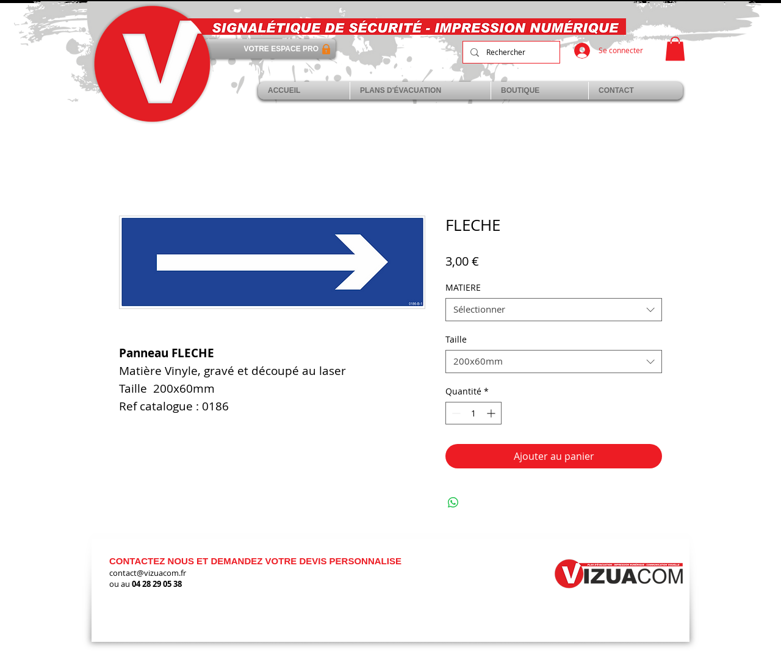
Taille (456, 339)
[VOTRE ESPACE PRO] (270, 49)
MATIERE (463, 287)
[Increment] (492, 413)
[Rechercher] (510, 52)
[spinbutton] (473, 413)
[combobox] (553, 309)
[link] (675, 48)
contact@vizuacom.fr (147, 572)
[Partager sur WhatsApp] (453, 502)
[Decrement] (454, 413)
